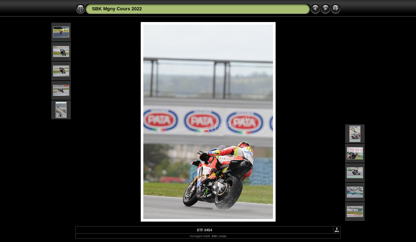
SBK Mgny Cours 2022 (117, 8)
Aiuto (222, 236)
